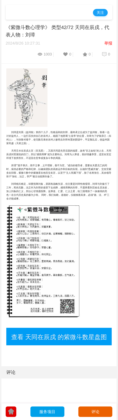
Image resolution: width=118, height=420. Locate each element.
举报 (108, 43)
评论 (95, 411)
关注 (100, 12)
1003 (48, 54)
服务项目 (47, 411)
